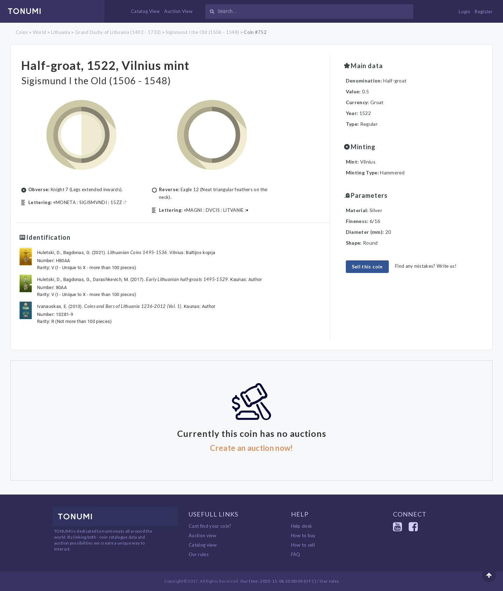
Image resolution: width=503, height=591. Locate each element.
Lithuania (60, 32)
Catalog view (203, 545)
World (39, 32)
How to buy (303, 535)
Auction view (202, 535)
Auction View (178, 11)
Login (464, 11)
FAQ (295, 554)
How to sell (303, 545)
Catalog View (145, 11)
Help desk (301, 526)
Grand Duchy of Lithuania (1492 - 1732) (118, 32)
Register (484, 11)
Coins (22, 32)
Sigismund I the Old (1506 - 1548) (202, 32)
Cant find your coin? (210, 526)
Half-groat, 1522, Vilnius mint (107, 65)
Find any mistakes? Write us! (426, 266)
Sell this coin (367, 266)
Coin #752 (255, 32)
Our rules (199, 554)
